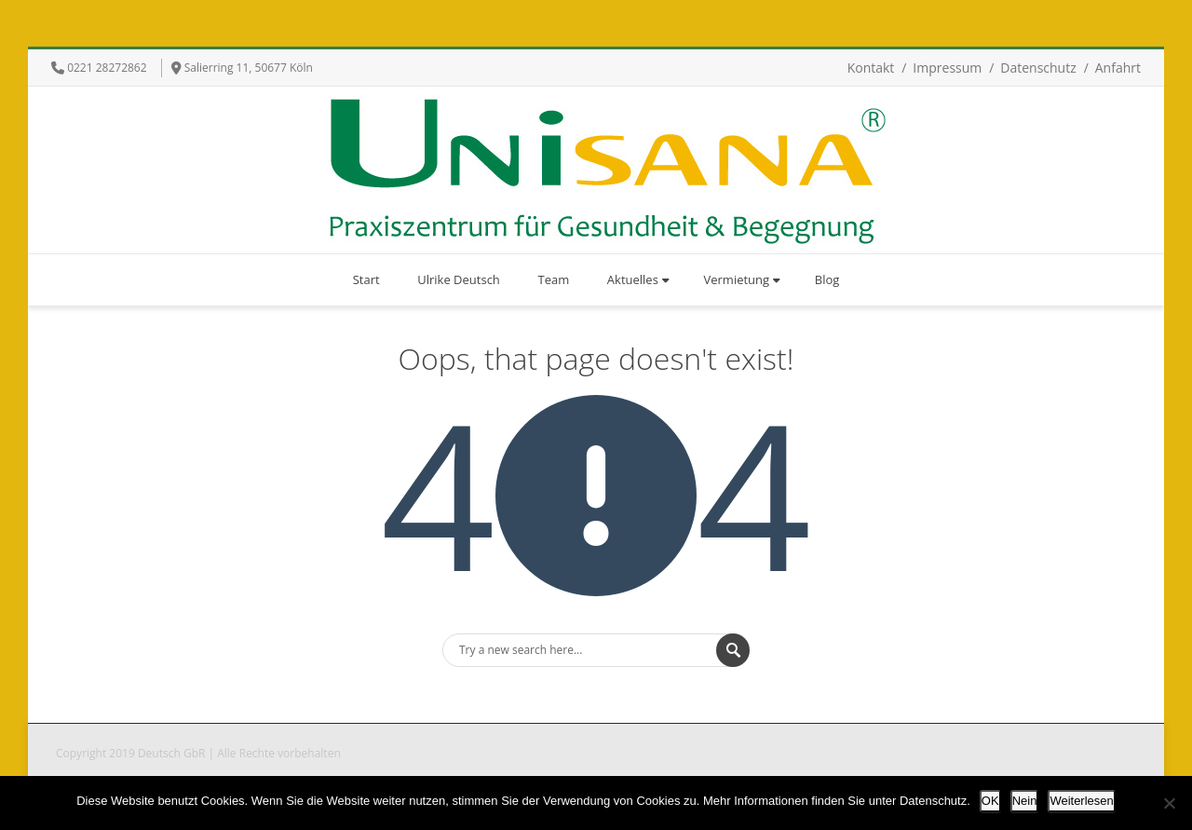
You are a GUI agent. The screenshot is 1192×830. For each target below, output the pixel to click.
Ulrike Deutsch (458, 279)
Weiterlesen (1081, 801)
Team (553, 279)
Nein (1024, 801)
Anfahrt (1118, 67)
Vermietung (742, 279)
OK (990, 801)
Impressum (947, 67)
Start (366, 279)
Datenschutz (1038, 67)
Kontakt (871, 67)
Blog (827, 279)
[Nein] (1168, 803)
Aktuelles (638, 279)
